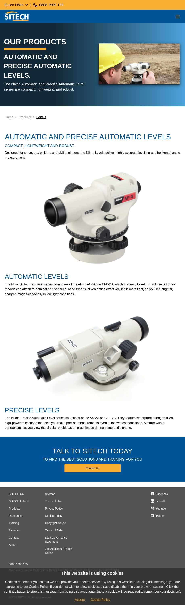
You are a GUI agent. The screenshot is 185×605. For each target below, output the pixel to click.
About (12, 544)
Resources (15, 515)
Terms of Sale (53, 530)
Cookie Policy (53, 515)
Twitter (160, 515)
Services (14, 530)
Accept (80, 599)
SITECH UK (16, 494)
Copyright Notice (55, 523)
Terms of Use (53, 501)
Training (14, 523)
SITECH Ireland (19, 501)
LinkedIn (161, 501)
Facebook (162, 494)
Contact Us (92, 468)
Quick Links (14, 5)
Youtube (161, 508)
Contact (14, 537)
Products (14, 508)
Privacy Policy (54, 508)
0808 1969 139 (18, 564)
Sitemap (50, 494)
